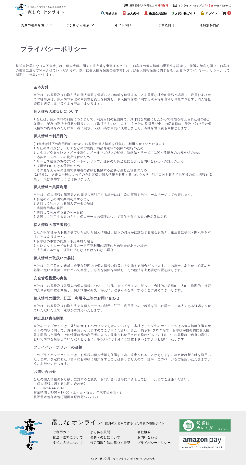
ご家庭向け (166, 25)
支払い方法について (68, 443)
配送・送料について (68, 437)
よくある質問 (100, 432)
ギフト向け (123, 25)
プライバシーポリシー (154, 443)
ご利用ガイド (63, 432)
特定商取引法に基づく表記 (110, 443)
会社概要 (144, 432)
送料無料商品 (210, 25)
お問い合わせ (147, 437)
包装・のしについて (105, 437)
